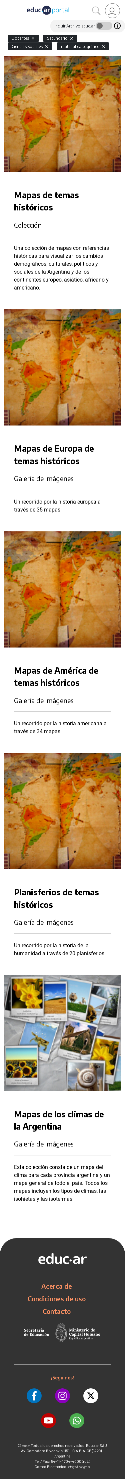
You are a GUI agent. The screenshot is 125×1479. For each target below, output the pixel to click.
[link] (112, 10)
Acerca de (56, 1286)
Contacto (57, 1311)
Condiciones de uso (57, 1299)
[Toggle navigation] (6, 3)
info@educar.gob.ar (79, 1467)
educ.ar (26, 1446)
